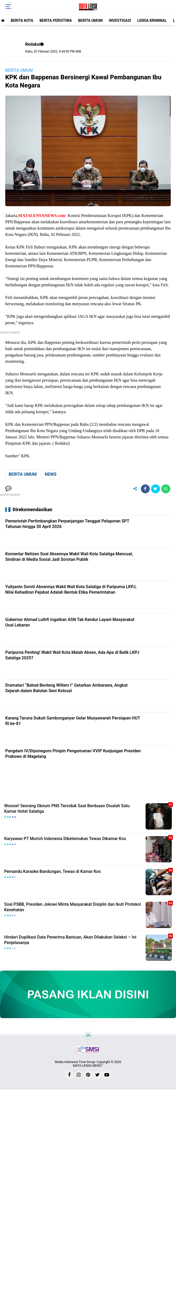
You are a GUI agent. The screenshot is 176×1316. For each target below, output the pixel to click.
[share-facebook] (145, 488)
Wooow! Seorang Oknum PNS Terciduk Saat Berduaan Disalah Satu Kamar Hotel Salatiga (67, 808)
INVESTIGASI (120, 20)
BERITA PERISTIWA (56, 20)
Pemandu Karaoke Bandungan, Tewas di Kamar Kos (52, 871)
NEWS (50, 474)
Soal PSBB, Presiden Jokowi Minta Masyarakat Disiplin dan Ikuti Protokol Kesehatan (72, 907)
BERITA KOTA (22, 20)
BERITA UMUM (90, 20)
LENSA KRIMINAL (152, 20)
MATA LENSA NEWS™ (88, 1066)
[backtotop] (88, 1036)
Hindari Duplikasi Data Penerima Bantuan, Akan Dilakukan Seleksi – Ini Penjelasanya (70, 940)
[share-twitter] (155, 488)
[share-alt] (135, 488)
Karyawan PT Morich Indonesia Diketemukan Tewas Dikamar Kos (65, 838)
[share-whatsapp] (165, 488)
